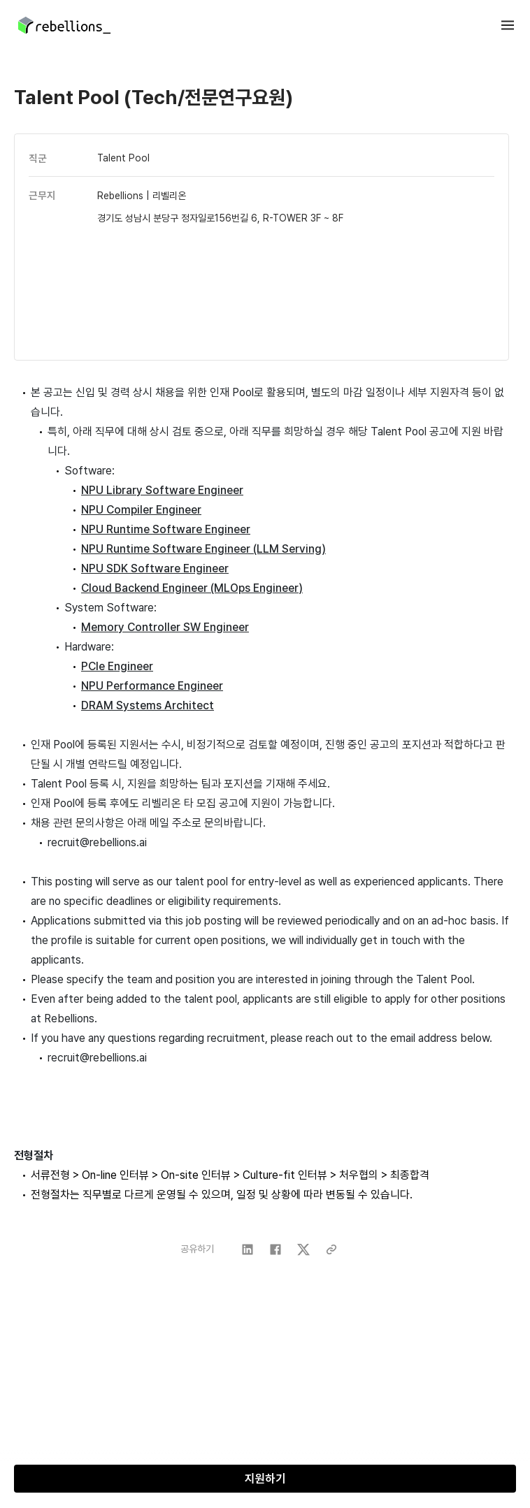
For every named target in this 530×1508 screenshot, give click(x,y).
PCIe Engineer (117, 666)
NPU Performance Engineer (152, 686)
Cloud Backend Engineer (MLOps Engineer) (192, 588)
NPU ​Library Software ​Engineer (162, 490)
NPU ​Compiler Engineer (141, 509)
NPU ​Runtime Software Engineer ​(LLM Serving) (203, 549)
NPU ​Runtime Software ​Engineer (165, 529)
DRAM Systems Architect (147, 705)
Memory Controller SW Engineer (165, 627)
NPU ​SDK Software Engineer (155, 568)
